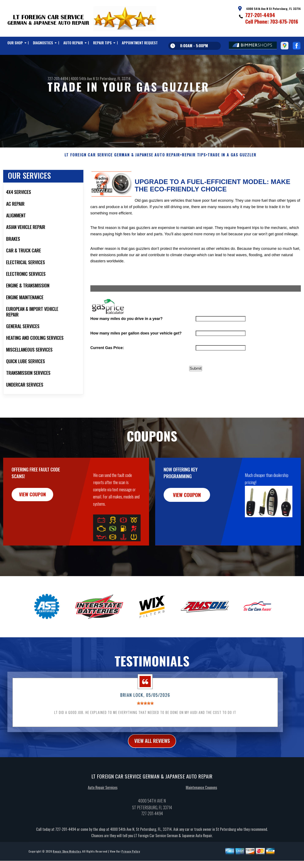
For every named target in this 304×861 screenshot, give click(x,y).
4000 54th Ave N (83, 78)
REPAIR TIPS (102, 42)
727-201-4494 (260, 15)
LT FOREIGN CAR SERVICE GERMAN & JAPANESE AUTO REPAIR (122, 175)
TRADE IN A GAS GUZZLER (232, 175)
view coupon (35, 515)
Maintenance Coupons (201, 808)
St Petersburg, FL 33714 (113, 78)
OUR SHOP (15, 42)
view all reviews (152, 761)
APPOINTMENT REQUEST (140, 42)
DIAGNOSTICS (43, 42)
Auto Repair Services (102, 808)
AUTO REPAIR (73, 42)
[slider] (145, 723)
